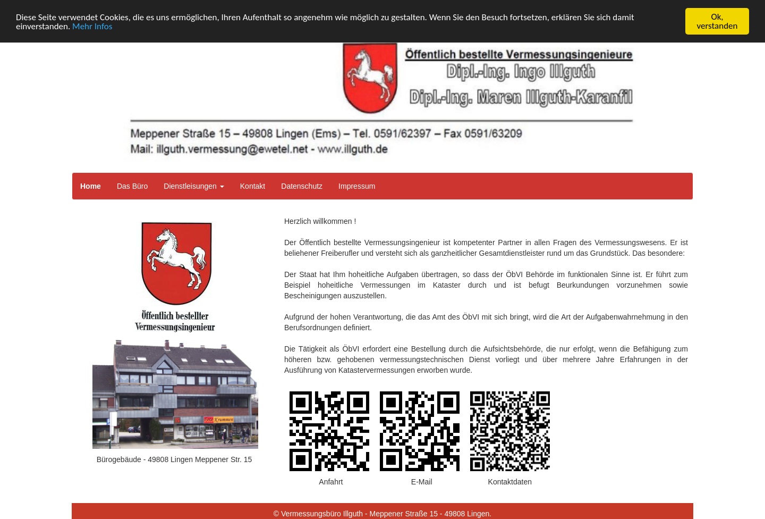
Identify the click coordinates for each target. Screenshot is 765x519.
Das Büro (132, 186)
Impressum (356, 186)
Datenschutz (301, 186)
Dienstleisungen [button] (194, 186)
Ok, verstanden (717, 21)
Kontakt (252, 186)
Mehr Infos (92, 26)
